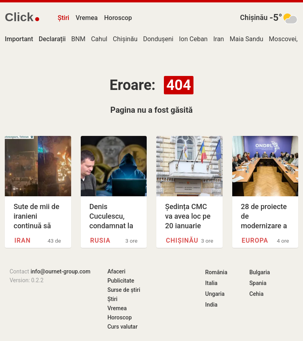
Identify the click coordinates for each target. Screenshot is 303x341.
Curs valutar (123, 326)
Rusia (100, 240)
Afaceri (117, 271)
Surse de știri (124, 290)
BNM (78, 39)
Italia (211, 283)
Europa (255, 240)
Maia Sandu (246, 39)
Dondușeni (158, 39)
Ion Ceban (193, 39)
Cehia (256, 294)
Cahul (99, 39)
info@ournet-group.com (60, 271)
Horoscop (118, 18)
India (211, 304)
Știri (63, 18)
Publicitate (121, 280)
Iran (218, 39)
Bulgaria (259, 272)
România (216, 272)
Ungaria (215, 294)
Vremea (87, 18)
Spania (258, 283)
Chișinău (254, 18)
